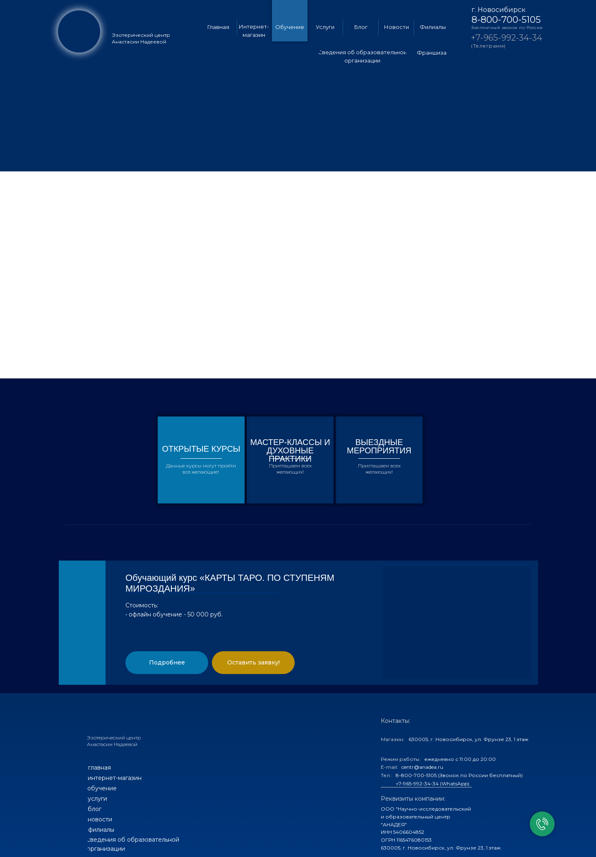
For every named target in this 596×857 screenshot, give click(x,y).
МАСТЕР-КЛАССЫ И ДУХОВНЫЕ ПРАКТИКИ (290, 450)
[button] (166, 662)
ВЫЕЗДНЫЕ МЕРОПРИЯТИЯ (379, 446)
